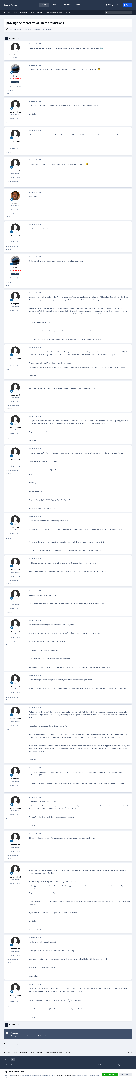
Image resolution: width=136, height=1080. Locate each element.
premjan (15, 203)
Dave (15, 76)
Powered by (122, 1065)
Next (13, 38)
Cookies (27, 1065)
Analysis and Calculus (44, 29)
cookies (16, 1075)
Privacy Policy (9, 1065)
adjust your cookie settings (65, 1075)
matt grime (15, 141)
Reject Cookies (125, 1074)
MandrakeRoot (15, 112)
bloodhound (15, 171)
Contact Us (19, 1065)
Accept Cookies (110, 1074)
